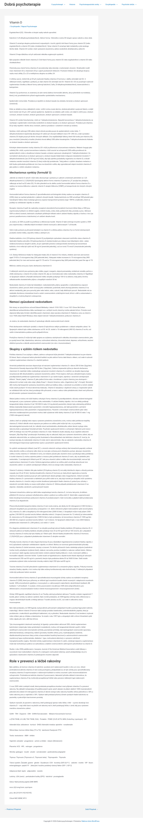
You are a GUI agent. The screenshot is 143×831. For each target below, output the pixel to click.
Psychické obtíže (129, 4)
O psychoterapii (62, 4)
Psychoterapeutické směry (93, 4)
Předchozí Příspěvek (13, 809)
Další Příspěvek (91, 809)
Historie (75, 4)
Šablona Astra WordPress (90, 821)
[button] (68, 4)
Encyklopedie (113, 4)
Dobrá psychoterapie (22, 4)
